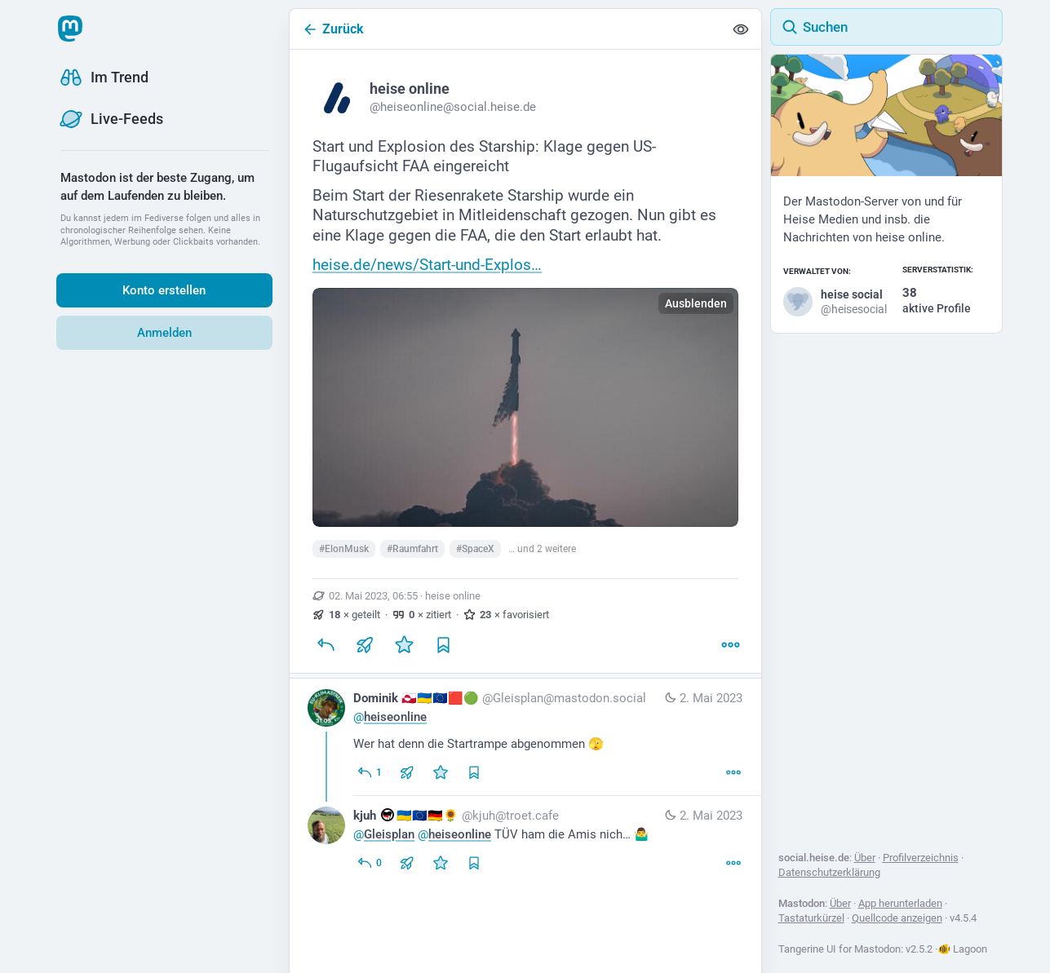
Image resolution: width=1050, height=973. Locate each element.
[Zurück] (507, 29)
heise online (453, 596)
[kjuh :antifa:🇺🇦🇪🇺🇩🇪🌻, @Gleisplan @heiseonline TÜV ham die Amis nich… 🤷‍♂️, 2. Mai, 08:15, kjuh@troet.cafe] (525, 841)
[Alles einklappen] (741, 29)
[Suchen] (886, 27)
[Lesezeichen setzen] (443, 645)
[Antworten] (325, 645)
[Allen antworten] (369, 772)
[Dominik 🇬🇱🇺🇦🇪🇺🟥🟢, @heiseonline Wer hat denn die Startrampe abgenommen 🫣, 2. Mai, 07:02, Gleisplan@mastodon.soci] (525, 737)
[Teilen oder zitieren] (364, 645)
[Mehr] (730, 645)
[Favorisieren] (404, 645)
